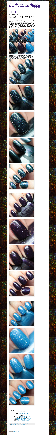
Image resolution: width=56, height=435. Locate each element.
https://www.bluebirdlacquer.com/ (23, 413)
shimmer (24, 424)
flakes (15, 424)
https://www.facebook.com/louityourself (24, 416)
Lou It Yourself (21, 424)
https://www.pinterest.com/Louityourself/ (24, 420)
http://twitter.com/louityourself (23, 421)
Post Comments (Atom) (16, 431)
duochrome (12, 424)
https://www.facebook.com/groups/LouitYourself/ (23, 418)
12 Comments (26, 423)
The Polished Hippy (24, 5)
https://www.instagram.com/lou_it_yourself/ (23, 419)
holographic (17, 424)
